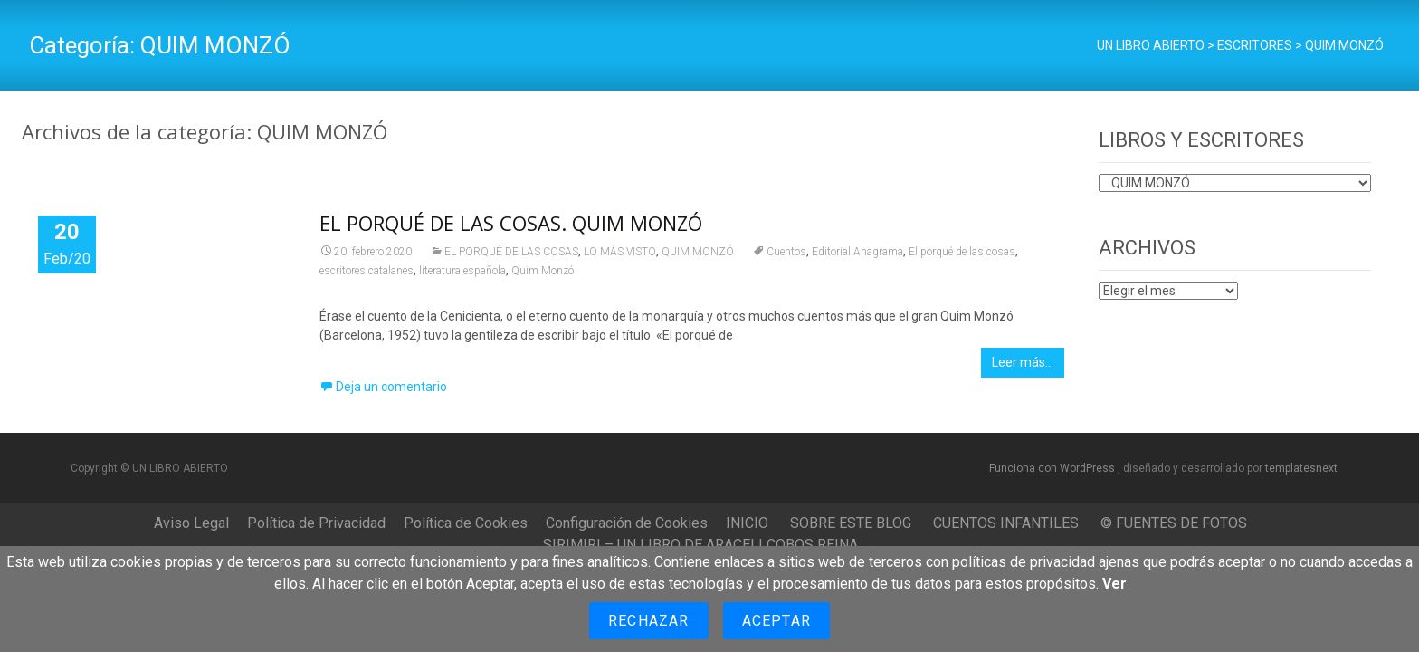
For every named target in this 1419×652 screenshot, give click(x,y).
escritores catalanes (366, 270)
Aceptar (776, 620)
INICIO (747, 523)
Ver (1114, 583)
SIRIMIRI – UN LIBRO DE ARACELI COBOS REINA (700, 544)
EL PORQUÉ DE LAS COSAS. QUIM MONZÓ (510, 222)
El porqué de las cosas (962, 251)
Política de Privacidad (316, 523)
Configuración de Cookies (627, 523)
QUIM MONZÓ (698, 251)
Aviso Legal (191, 523)
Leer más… (1022, 362)
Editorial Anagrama (857, 251)
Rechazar (649, 620)
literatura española (462, 270)
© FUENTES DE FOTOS (1173, 523)
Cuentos (786, 251)
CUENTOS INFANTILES (1006, 523)
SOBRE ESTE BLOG (850, 523)
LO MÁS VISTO (620, 251)
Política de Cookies (466, 523)
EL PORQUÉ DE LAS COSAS (511, 251)
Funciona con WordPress (1053, 468)
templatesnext (1301, 468)
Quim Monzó (542, 270)
